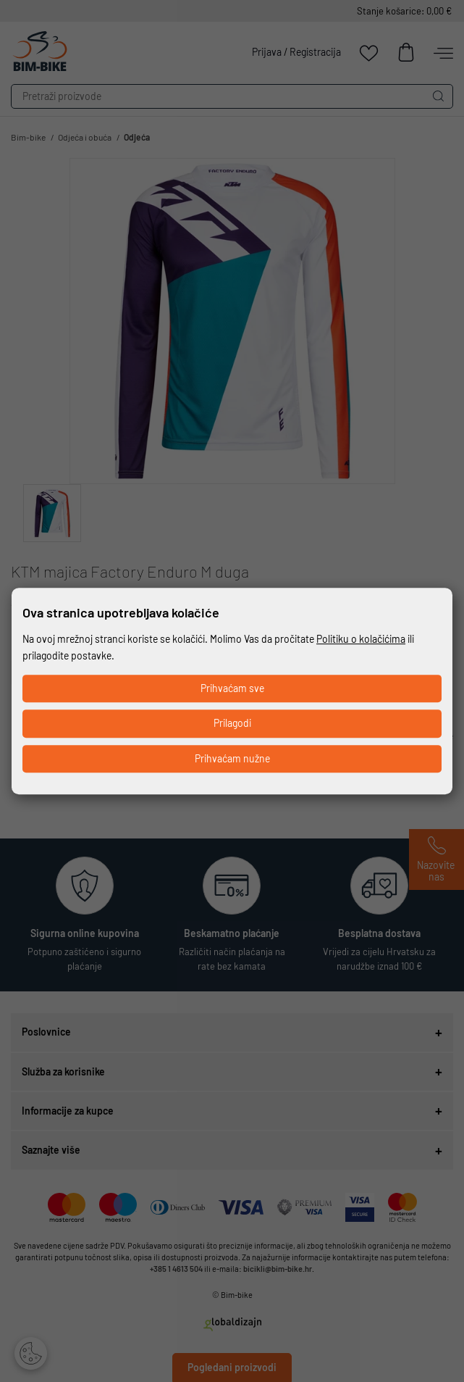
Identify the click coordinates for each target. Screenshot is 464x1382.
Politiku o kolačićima (360, 639)
